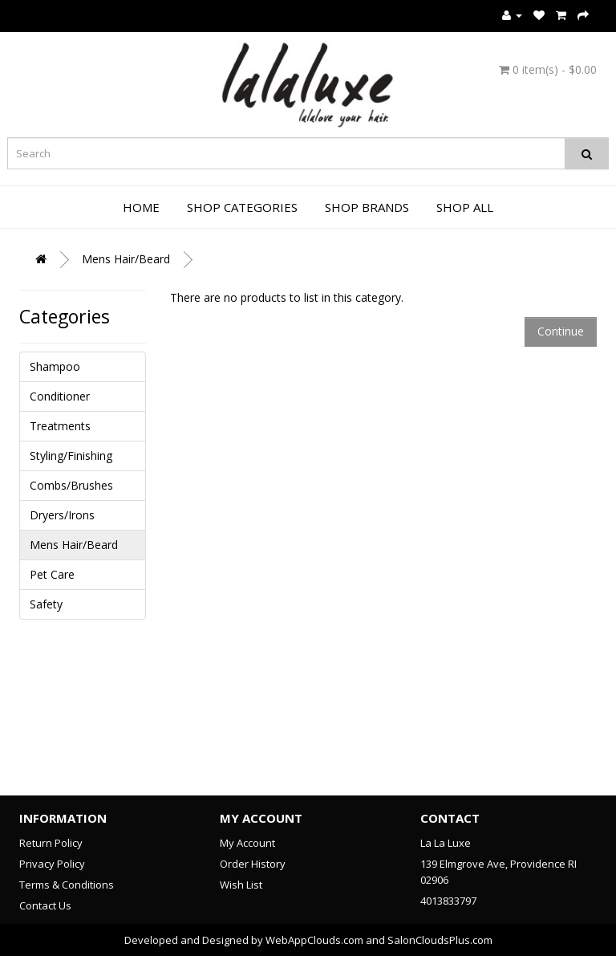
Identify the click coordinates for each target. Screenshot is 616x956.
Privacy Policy (52, 863)
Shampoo (55, 366)
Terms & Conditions (66, 884)
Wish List (241, 884)
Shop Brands (367, 207)
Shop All (464, 207)
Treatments (60, 425)
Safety (46, 604)
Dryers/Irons (62, 515)
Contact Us (45, 905)
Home (141, 207)
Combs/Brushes (71, 485)
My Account (247, 843)
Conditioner (60, 396)
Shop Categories (242, 207)
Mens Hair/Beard (126, 258)
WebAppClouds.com (314, 940)
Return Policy (51, 843)
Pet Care (52, 574)
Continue (560, 331)
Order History (253, 863)
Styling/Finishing (71, 455)
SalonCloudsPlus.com (439, 940)
